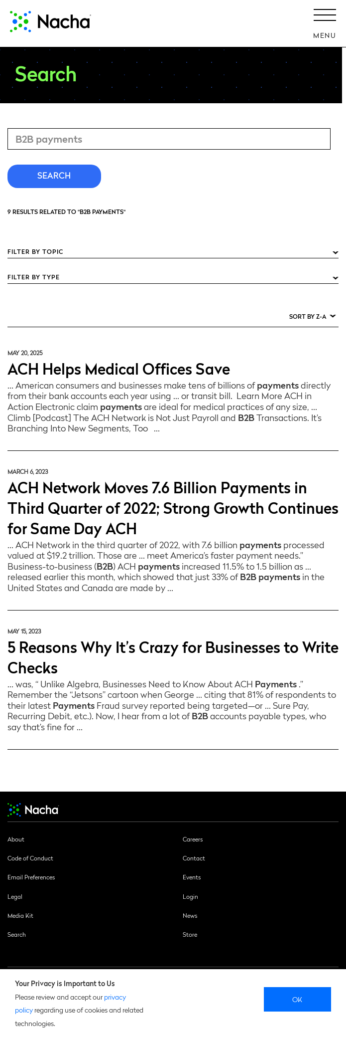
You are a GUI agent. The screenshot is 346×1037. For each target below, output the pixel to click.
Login (190, 896)
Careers (193, 839)
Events (192, 877)
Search (16, 934)
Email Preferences (31, 877)
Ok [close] (297, 999)
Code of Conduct (30, 858)
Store (190, 934)
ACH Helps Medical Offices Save (118, 368)
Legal (14, 896)
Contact (194, 858)
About (15, 839)
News (190, 915)
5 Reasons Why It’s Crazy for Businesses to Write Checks (173, 656)
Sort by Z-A (307, 316)
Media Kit (20, 915)
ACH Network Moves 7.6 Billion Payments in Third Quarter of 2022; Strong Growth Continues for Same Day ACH (173, 507)
